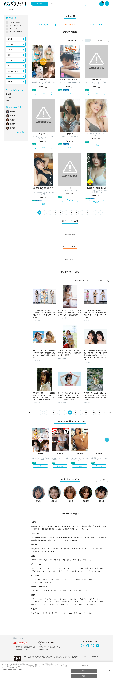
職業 (9, 76)
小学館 (104, 526)
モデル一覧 (20, 132)
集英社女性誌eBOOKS (39, 540)
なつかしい (74, 579)
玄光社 (79, 526)
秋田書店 (34, 526)
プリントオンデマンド (94, 549)
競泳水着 (60, 560)
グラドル (37, 599)
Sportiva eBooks (71, 540)
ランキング (9, 97)
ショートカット (76, 568)
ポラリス (44, 551)
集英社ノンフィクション (56, 540)
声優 (84, 599)
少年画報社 (35, 529)
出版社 (10, 39)
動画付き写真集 (64, 549)
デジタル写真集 (15, 22)
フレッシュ (49, 571)
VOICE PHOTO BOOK (78, 549)
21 (99, 412)
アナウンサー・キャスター (73, 602)
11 (54, 412)
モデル (73, 599)
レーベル (10, 44)
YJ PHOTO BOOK (53, 537)
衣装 (9, 55)
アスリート (76, 604)
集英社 (90, 526)
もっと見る (102, 480)
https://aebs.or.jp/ (28, 659)
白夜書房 (66, 529)
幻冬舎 (84, 526)
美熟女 (61, 579)
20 (94, 412)
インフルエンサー (95, 602)
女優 (62, 599)
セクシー (37, 582)
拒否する (84, 670)
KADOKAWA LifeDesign (67, 526)
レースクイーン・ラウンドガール (45, 602)
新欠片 (54, 529)
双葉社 (72, 529)
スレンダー (38, 568)
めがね (72, 560)
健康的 (36, 571)
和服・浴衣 (85, 560)
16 (80, 412)
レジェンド (53, 604)
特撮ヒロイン (38, 604)
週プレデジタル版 (15, 25)
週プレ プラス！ (15, 28)
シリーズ (10, 50)
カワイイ (88, 579)
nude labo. (52, 551)
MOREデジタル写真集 (82, 537)
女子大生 (95, 599)
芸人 (65, 604)
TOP (5, 10)
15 (75, 412)
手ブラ (36, 613)
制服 (48, 560)
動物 (78, 613)
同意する (84, 676)
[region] (56, 671)
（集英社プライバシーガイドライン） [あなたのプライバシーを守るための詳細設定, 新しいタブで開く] (13, 669)
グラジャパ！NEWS (16, 32)
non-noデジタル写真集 (98, 537)
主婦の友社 (97, 526)
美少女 (36, 579)
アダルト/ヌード (89, 604)
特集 (7, 100)
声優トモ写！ (36, 551)
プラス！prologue (52, 549)
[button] (107, 440)
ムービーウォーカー (82, 529)
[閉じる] (109, 671)
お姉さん (49, 579)
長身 (99, 568)
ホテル (68, 590)
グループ (56, 590)
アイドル (51, 599)
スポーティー (64, 571)
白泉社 (60, 529)
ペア (35, 590)
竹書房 (42, 529)
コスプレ (37, 560)
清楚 (49, 582)
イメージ (10, 66)
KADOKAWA (54, 526)
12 (59, 412)
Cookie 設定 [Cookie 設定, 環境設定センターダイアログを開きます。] (84, 665)
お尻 (62, 568)
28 (100, 212)
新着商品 (8, 94)
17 (86, 412)
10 (87, 212)
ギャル (97, 571)
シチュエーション (13, 71)
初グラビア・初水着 (52, 613)
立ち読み (43, 93)
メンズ (68, 613)
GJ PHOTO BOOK (67, 537)
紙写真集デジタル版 (38, 549)
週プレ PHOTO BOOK (39, 537)
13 (64, 412)
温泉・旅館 (81, 590)
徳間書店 (48, 529)
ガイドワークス (43, 526)
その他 (10, 82)
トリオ (45, 590)
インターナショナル (81, 571)
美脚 (89, 568)
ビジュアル (11, 60)
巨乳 (52, 568)
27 (95, 212)
